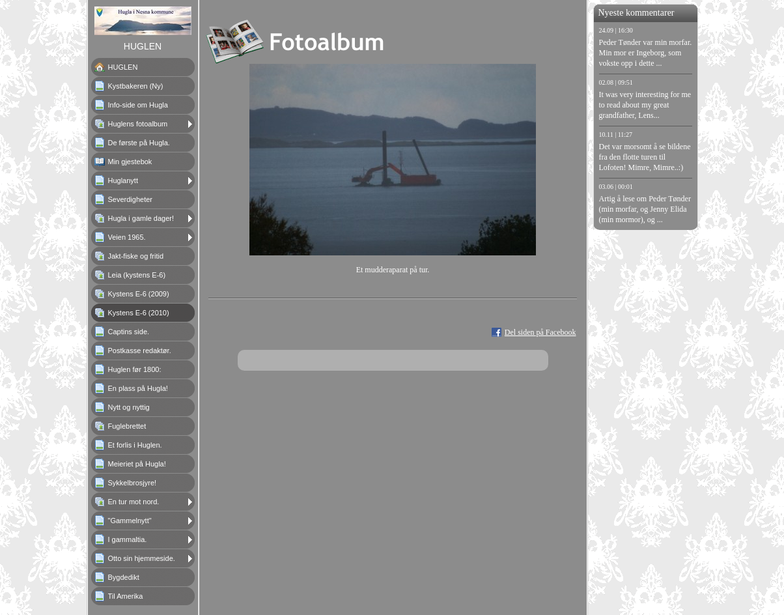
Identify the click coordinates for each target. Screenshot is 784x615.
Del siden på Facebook (540, 332)
